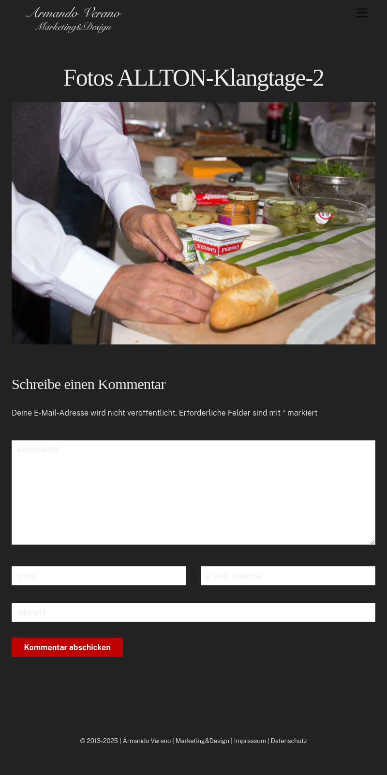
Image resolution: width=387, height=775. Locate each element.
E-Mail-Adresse (234, 576)
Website (31, 613)
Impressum (250, 741)
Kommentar (40, 450)
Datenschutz (289, 741)
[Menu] (362, 13)
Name (27, 576)
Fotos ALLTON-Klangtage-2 (193, 77)
